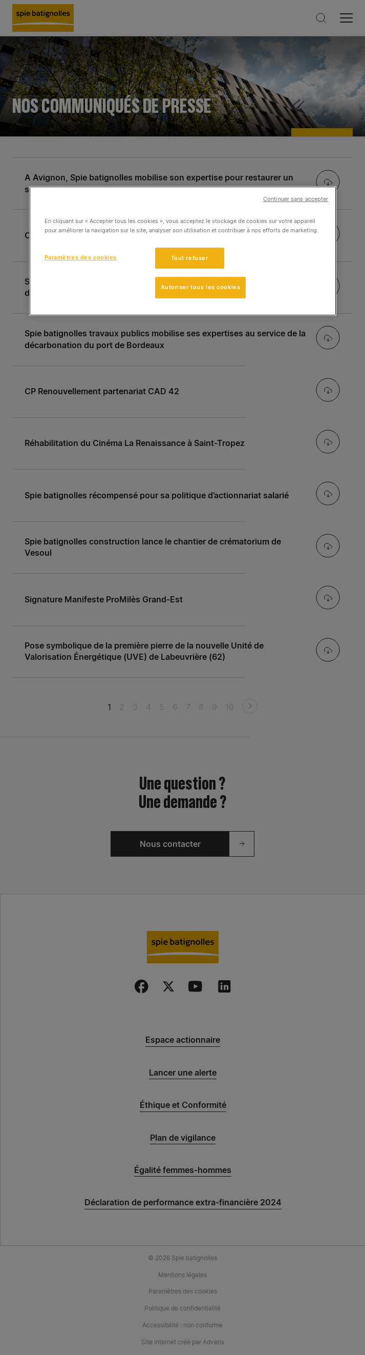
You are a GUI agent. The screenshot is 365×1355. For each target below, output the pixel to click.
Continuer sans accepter (295, 199)
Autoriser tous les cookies (201, 287)
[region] (182, 251)
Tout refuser (189, 257)
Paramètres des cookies (81, 257)
